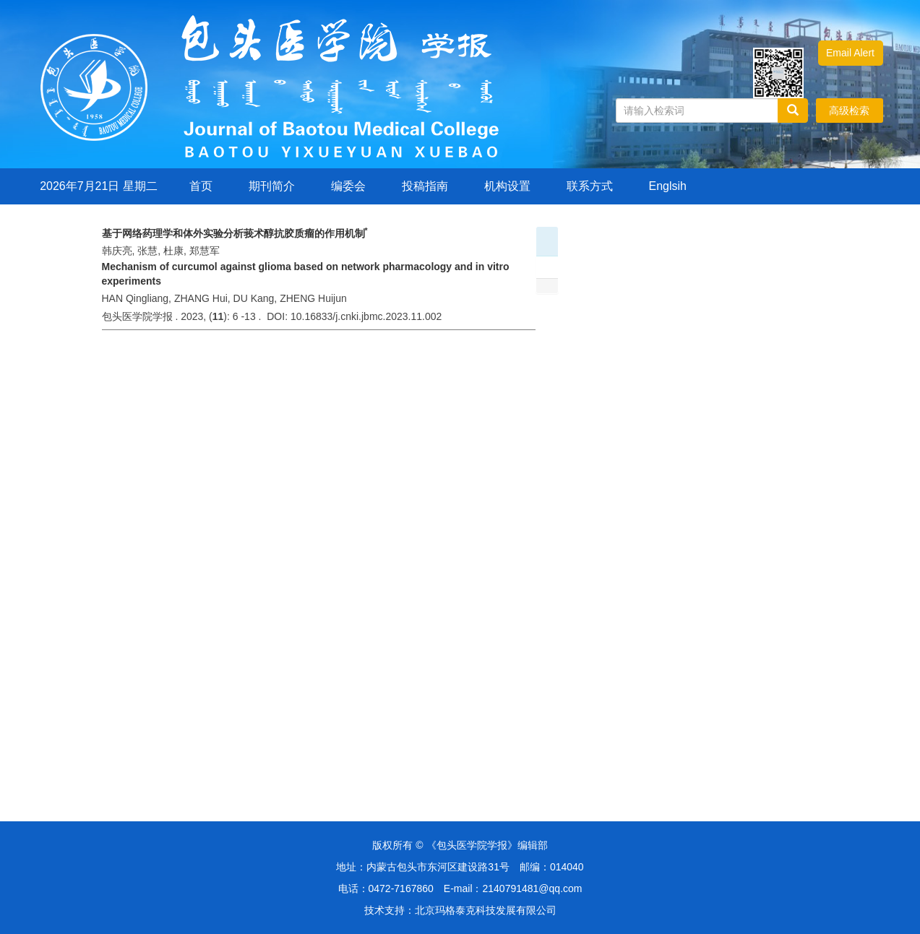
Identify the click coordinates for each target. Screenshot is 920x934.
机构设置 (507, 186)
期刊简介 (272, 186)
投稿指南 (425, 186)
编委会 (348, 186)
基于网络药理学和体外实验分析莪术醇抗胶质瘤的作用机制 (235, 233)
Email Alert (850, 53)
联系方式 (590, 186)
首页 (200, 186)
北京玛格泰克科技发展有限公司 (485, 910)
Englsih (668, 186)
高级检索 (849, 110)
